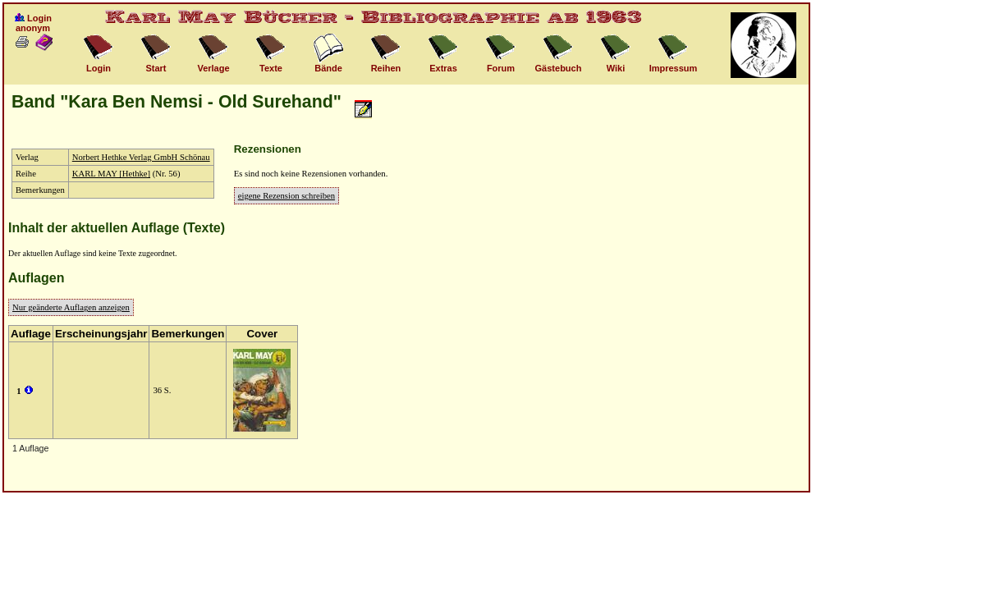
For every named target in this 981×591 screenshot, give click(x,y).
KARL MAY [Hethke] (111, 173)
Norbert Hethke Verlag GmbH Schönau (141, 157)
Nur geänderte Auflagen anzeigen (71, 307)
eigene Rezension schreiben (286, 195)
